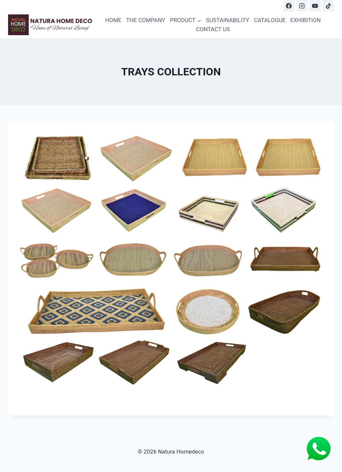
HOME (113, 20)
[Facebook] (289, 5)
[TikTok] (328, 5)
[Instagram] (302, 5)
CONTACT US (213, 29)
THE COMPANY (145, 20)
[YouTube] (315, 5)
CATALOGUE (270, 20)
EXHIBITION (305, 20)
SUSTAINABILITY (227, 20)
